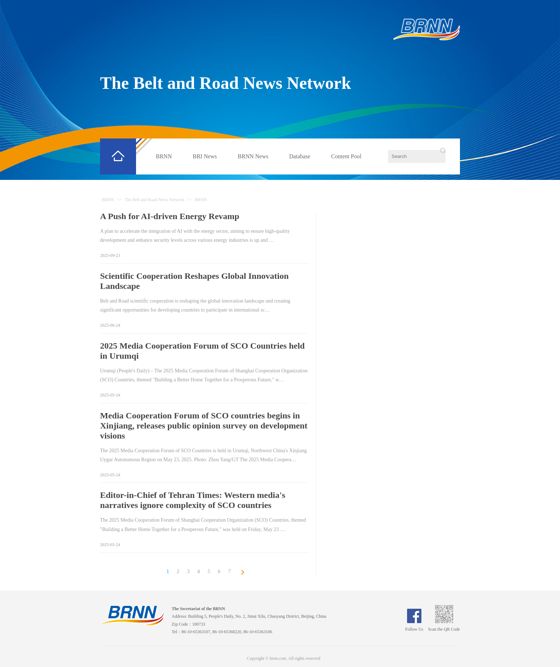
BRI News (205, 156)
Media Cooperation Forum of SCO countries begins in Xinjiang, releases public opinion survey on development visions (203, 425)
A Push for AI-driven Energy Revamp (169, 216)
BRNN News (253, 156)
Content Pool (346, 156)
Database (299, 156)
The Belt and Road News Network (225, 82)
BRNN (164, 156)
